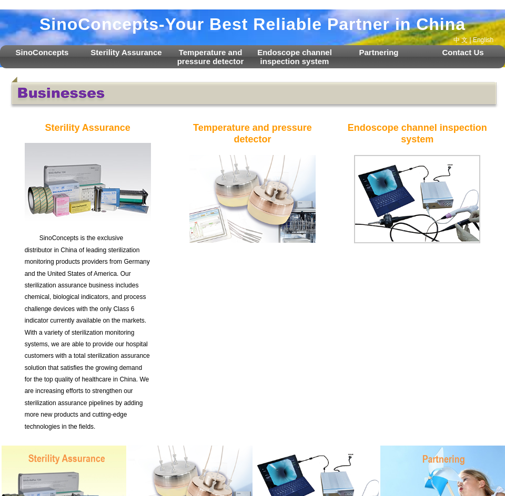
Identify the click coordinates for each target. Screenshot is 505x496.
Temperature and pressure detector (210, 57)
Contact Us (462, 52)
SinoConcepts (42, 52)
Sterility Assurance (125, 52)
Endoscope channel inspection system (294, 57)
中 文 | (462, 40)
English (483, 40)
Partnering (378, 52)
